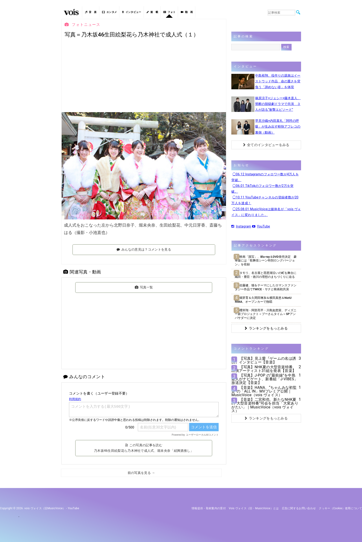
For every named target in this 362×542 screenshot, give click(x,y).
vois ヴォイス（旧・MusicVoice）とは (254, 508)
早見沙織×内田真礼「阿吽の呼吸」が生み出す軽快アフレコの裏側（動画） (277, 126)
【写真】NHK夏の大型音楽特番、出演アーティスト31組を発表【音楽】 (263, 369)
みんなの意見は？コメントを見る (144, 249)
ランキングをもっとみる (266, 328)
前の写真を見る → (141, 473)
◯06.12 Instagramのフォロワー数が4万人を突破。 (265, 177)
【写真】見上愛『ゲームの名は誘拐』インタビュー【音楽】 (263, 360)
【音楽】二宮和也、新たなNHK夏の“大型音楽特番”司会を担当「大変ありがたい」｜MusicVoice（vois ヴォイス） (264, 405)
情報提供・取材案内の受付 (209, 508)
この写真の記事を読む (144, 447)
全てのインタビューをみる (266, 145)
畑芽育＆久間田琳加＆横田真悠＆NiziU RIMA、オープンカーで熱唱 (263, 299)
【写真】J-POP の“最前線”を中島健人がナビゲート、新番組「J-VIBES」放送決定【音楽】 (264, 379)
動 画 (187, 12)
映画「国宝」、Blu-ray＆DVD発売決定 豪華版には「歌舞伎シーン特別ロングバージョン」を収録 (265, 260)
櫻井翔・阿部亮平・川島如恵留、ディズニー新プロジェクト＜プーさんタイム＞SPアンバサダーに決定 (265, 314)
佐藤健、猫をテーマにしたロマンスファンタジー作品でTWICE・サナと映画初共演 (265, 287)
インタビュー (131, 12)
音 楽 (91, 12)
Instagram (241, 226)
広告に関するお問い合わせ (299, 508)
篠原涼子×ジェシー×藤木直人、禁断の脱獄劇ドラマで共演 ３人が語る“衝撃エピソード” (278, 103)
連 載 (152, 12)
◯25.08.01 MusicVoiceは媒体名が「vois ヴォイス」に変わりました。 (266, 212)
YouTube (261, 226)
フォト (169, 12)
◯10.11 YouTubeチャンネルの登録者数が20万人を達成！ (264, 200)
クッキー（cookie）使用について (340, 508)
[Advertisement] (144, 75)
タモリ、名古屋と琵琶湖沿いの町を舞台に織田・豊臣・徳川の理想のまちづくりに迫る (265, 274)
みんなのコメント (84, 376)
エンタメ (109, 12)
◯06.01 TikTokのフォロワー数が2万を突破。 (262, 188)
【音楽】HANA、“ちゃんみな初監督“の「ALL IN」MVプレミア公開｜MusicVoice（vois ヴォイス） (264, 391)
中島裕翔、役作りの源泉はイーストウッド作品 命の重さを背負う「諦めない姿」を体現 (277, 81)
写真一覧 (144, 287)
